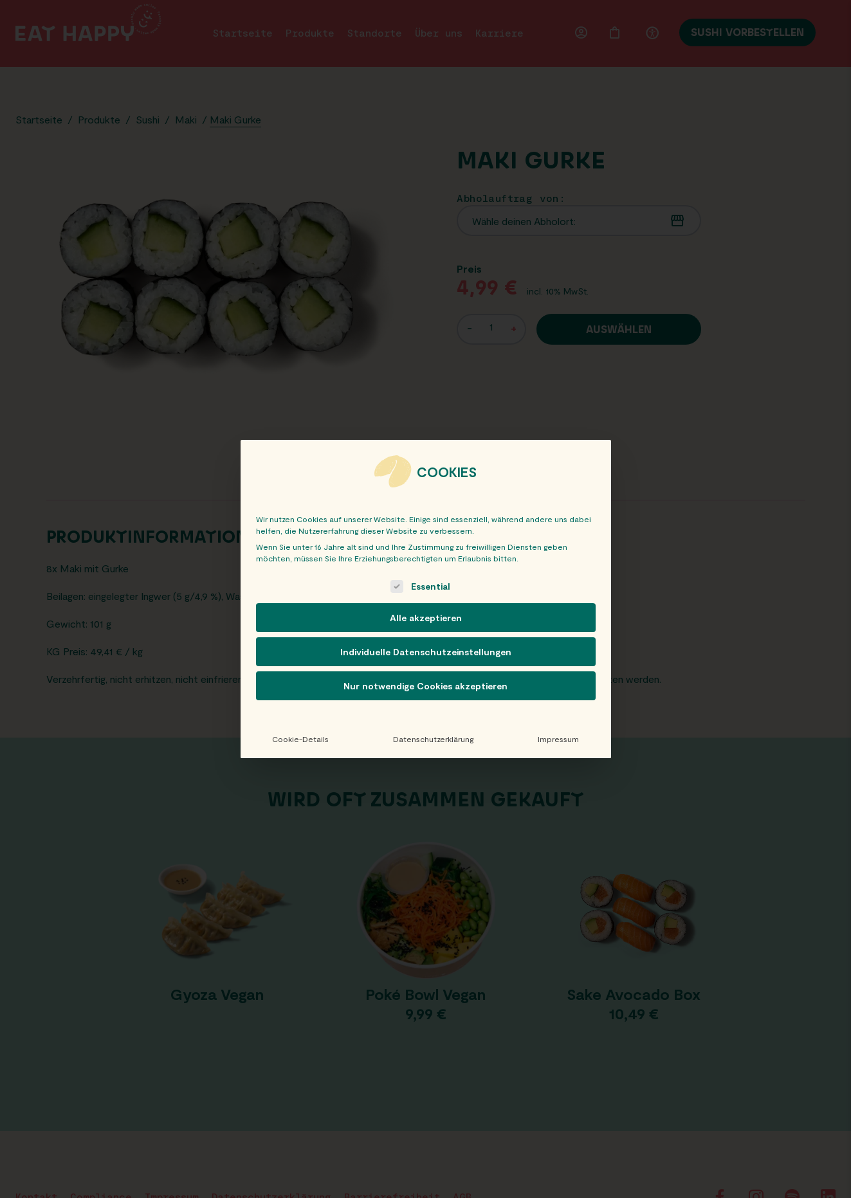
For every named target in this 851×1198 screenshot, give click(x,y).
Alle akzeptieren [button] (426, 617)
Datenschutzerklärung (433, 738)
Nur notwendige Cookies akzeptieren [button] (425, 685)
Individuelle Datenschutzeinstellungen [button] (425, 651)
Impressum (558, 738)
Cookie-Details (300, 738)
